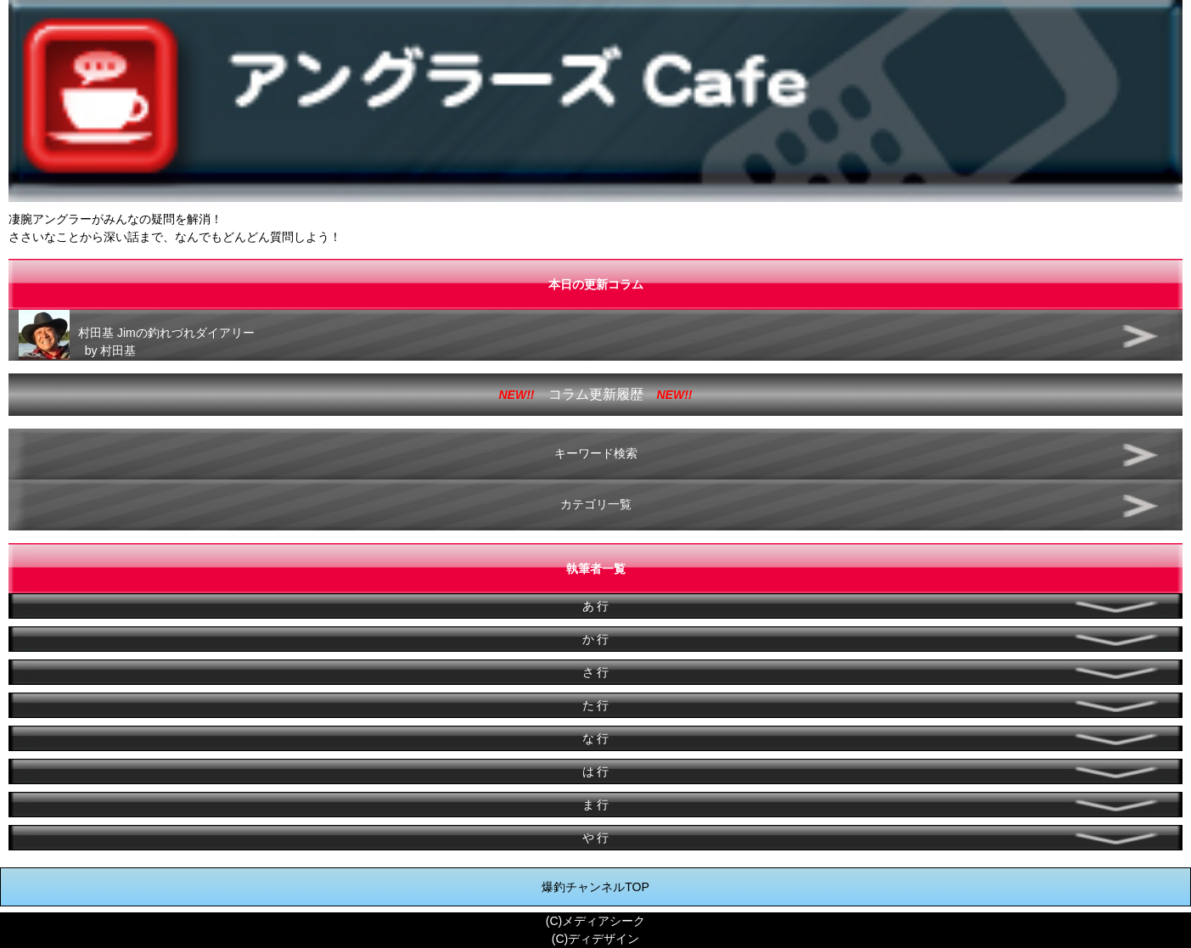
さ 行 (596, 672)
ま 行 (596, 804)
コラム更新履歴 (596, 394)
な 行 (596, 738)
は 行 (596, 771)
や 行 (596, 837)
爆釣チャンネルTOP (595, 887)
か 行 (596, 639)
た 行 (596, 705)
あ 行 (596, 606)
